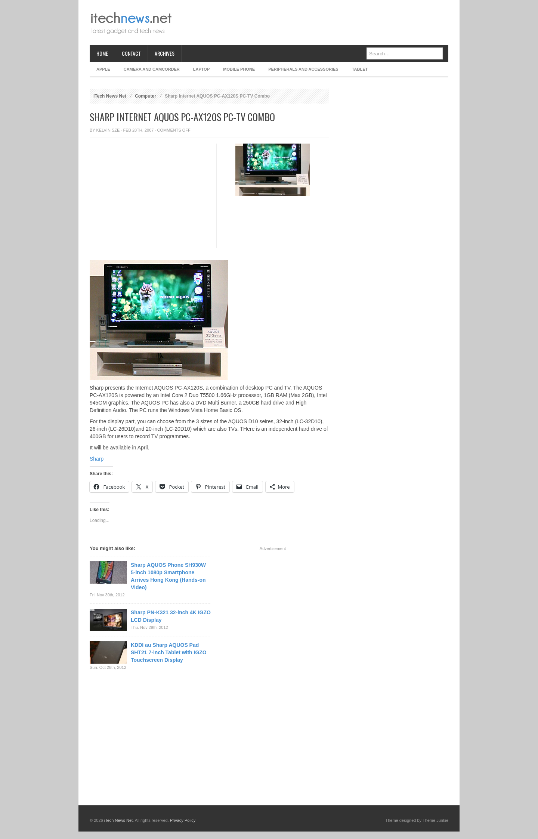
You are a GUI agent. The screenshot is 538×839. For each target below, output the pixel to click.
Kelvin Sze (108, 130)
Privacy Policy (182, 820)
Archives (164, 53)
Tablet (360, 69)
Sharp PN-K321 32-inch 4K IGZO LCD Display (171, 616)
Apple (103, 69)
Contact (131, 53)
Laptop (201, 69)
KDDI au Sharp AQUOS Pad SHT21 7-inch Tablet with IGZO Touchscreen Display (169, 652)
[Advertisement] (312, 22)
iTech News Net (109, 96)
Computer (145, 96)
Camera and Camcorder (152, 69)
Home (102, 53)
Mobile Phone (239, 69)
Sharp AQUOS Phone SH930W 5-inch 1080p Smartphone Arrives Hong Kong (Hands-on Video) (168, 576)
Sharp (96, 459)
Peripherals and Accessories (303, 69)
